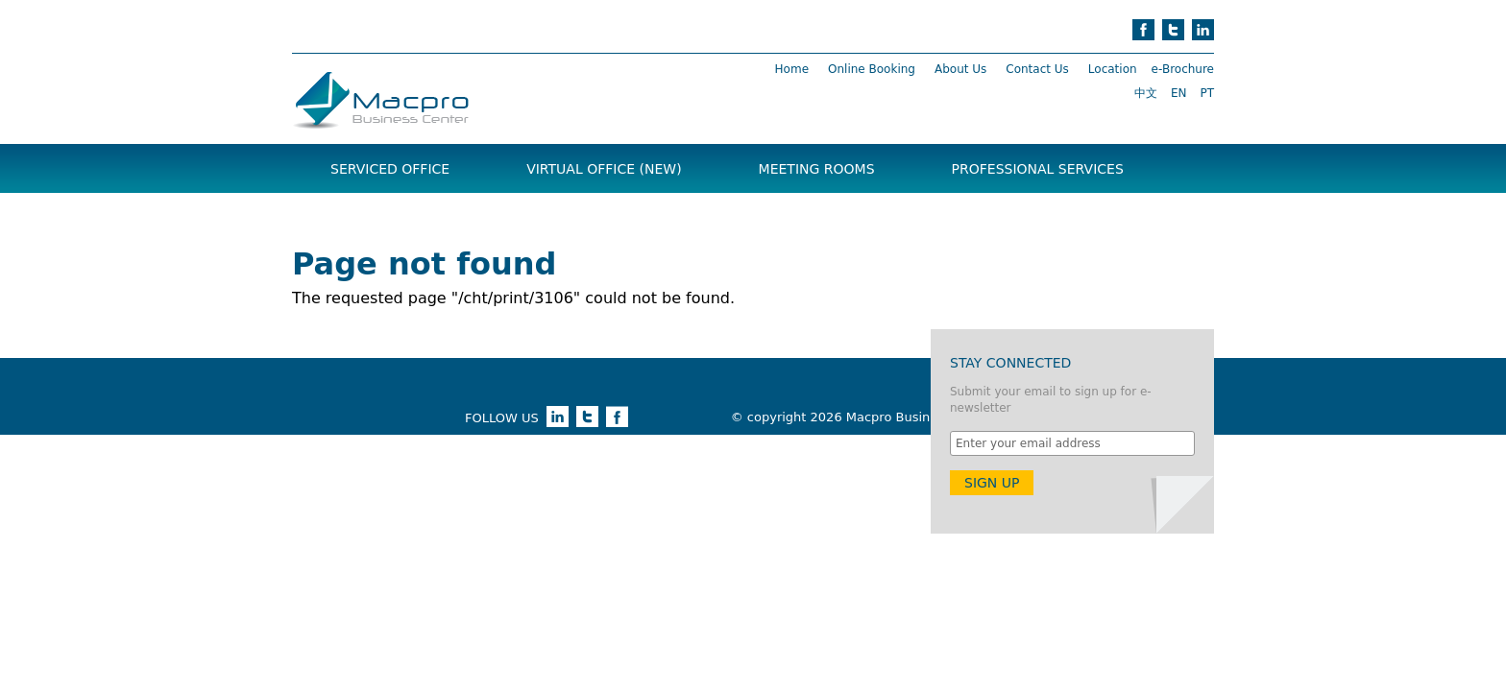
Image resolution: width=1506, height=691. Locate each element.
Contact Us (1037, 69)
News (503, 217)
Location (1112, 69)
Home (792, 69)
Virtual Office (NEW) (603, 169)
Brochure (368, 217)
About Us (960, 69)
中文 (1145, 93)
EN (1179, 93)
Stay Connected (1010, 362)
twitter (1173, 29)
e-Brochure (1183, 69)
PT (1207, 93)
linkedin (1203, 29)
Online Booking (871, 69)
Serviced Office (389, 169)
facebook (1143, 29)
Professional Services (1038, 169)
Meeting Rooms (817, 169)
